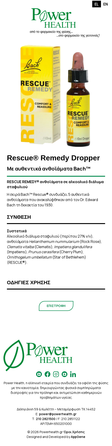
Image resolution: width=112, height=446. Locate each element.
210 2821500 (45, 419)
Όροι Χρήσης (74, 432)
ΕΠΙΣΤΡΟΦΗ (56, 306)
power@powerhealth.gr (58, 414)
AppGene (78, 437)
